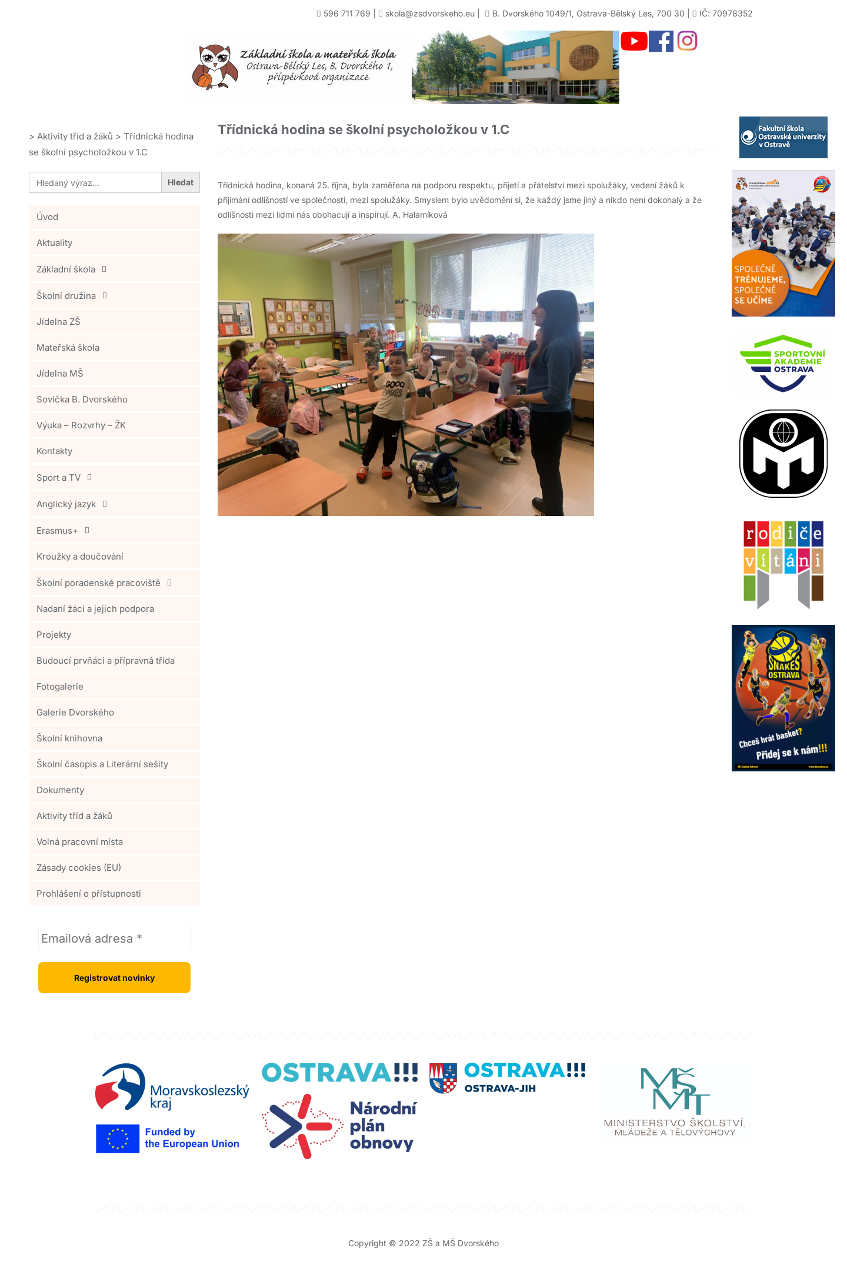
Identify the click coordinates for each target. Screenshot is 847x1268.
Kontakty (54, 451)
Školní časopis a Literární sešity (102, 764)
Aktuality (54, 242)
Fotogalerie (60, 686)
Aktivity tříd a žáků (74, 815)
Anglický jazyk (75, 503)
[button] (114, 269)
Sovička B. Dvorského (82, 399)
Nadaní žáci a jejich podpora (95, 608)
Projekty (53, 634)
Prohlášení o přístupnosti (88, 893)
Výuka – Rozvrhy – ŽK (81, 425)
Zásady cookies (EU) (78, 867)
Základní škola (74, 268)
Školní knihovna (69, 738)
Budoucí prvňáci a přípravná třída (105, 660)
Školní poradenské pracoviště (107, 582)
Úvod (47, 216)
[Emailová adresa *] (114, 938)
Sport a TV (67, 477)
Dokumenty (60, 790)
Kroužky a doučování (80, 556)
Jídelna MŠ (60, 373)
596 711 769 (347, 13)
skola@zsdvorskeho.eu (430, 13)
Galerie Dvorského (75, 712)
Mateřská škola (67, 347)
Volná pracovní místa (79, 841)
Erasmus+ (66, 530)
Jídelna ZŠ (58, 321)
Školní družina (75, 295)
